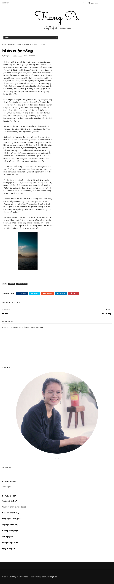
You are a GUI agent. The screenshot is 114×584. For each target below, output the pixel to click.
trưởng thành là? (9, 501)
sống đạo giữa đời (10, 542)
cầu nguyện (7, 536)
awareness (12, 44)
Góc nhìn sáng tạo (25, 44)
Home (4, 44)
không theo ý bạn (10, 531)
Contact (5, 3)
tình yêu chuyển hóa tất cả (14, 507)
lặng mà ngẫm (8, 548)
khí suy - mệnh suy (10, 513)
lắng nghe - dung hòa (12, 519)
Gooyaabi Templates (49, 577)
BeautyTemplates (22, 577)
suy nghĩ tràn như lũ (11, 525)
